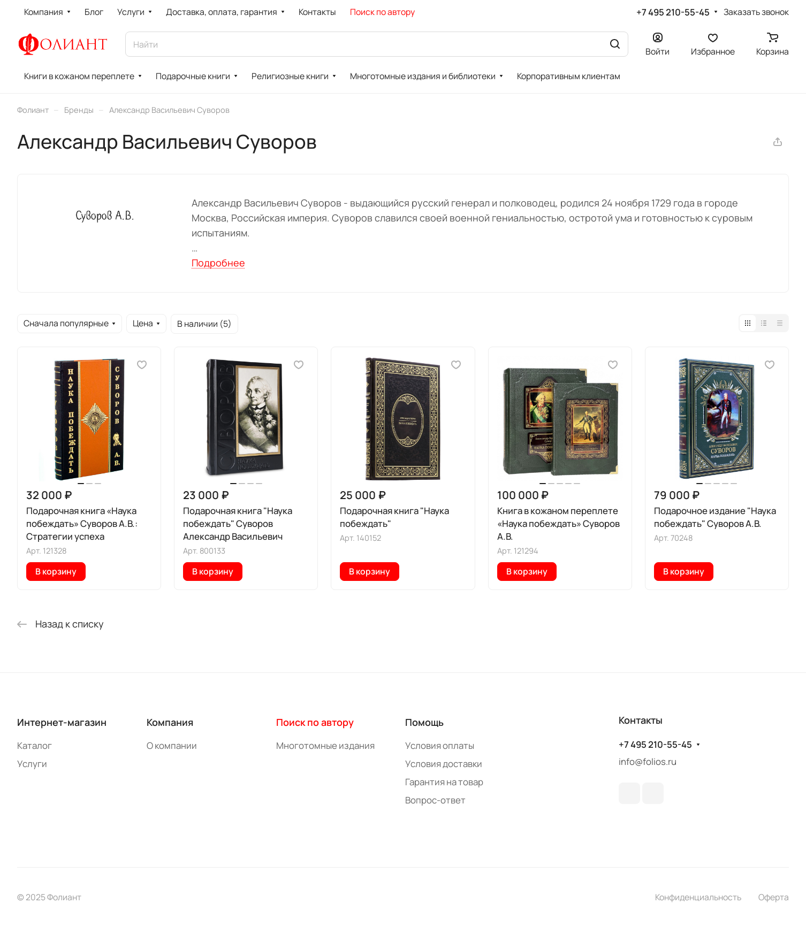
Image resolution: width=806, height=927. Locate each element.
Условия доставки (443, 763)
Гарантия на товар (444, 782)
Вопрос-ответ (435, 800)
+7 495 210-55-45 (673, 12)
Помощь (424, 722)
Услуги (32, 763)
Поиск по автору (315, 722)
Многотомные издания (325, 745)
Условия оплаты (439, 745)
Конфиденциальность (698, 897)
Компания (170, 722)
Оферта (773, 897)
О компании (172, 745)
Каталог (34, 745)
